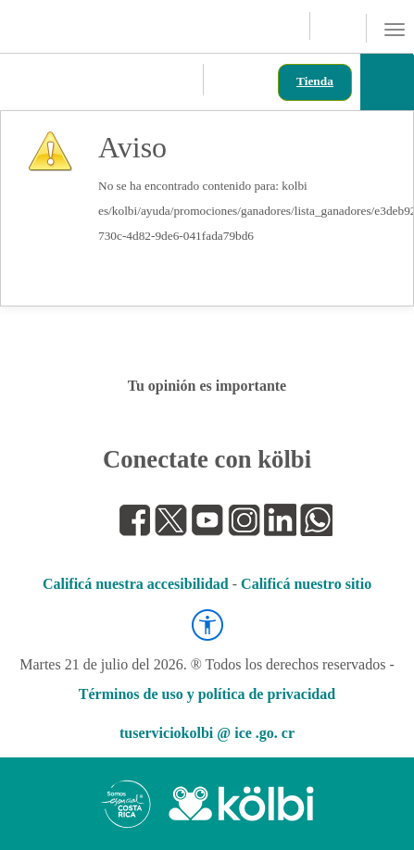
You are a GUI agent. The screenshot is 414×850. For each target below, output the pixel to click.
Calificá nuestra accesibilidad (136, 584)
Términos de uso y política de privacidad (207, 694)
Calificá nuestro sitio (306, 584)
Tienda (314, 81)
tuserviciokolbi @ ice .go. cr (207, 733)
